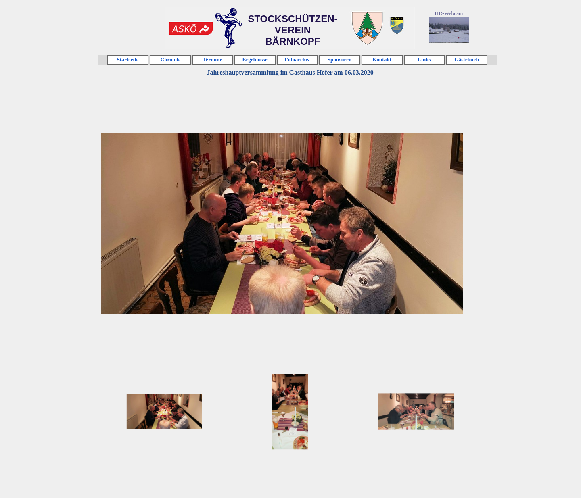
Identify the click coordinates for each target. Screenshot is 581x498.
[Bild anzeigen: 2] (290, 411)
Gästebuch (466, 59)
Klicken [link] (191, 28)
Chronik (170, 59)
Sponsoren (340, 59)
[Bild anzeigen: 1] (164, 411)
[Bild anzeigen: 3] (416, 411)
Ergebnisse (254, 59)
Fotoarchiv (297, 59)
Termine (212, 59)
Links (424, 59)
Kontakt (381, 59)
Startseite (127, 59)
